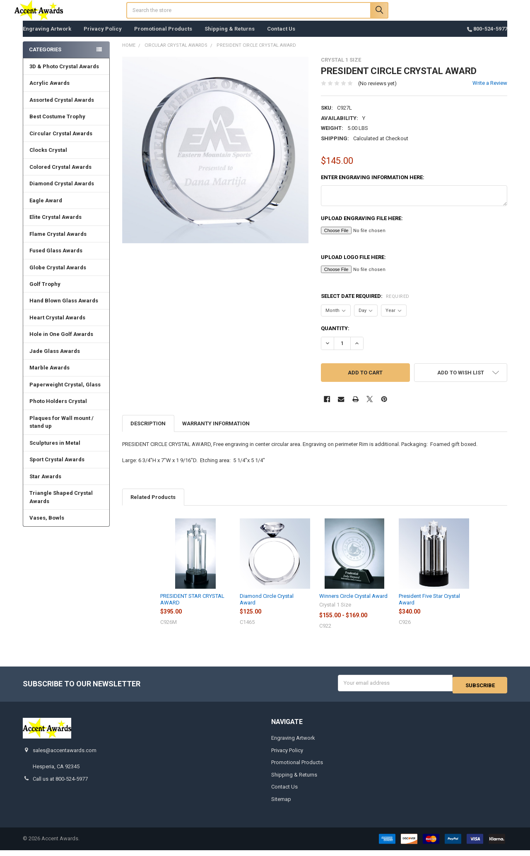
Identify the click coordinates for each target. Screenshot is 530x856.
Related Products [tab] (153, 505)
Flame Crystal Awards (58, 242)
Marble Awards (49, 376)
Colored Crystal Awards (60, 175)
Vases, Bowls (46, 526)
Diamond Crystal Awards (61, 192)
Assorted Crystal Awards (61, 108)
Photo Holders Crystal (58, 409)
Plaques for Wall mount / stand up (61, 430)
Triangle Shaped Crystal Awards (61, 505)
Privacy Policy (103, 37)
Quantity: (335, 336)
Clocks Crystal (48, 158)
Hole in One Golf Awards (61, 342)
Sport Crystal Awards (56, 468)
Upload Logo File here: (353, 265)
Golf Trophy (44, 292)
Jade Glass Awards (54, 359)
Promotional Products (163, 37)
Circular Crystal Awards (60, 142)
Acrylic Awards (49, 91)
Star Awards (45, 485)
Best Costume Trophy (57, 125)
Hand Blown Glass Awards (63, 309)
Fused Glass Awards (55, 259)
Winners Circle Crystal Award (353, 604)
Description (148, 432)
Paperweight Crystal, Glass (65, 393)
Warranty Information (216, 432)
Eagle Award (45, 209)
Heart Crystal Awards (57, 326)
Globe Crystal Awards (57, 276)
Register (461, 17)
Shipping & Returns (230, 37)
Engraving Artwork (47, 37)
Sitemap (281, 805)
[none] (215, 158)
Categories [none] (45, 58)
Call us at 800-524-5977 (60, 785)
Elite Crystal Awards (55, 225)
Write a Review (489, 91)
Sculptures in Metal (54, 451)
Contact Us (281, 37)
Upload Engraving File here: (362, 226)
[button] (460, 381)
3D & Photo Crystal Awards (64, 75)
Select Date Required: (365, 304)
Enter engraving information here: (372, 185)
